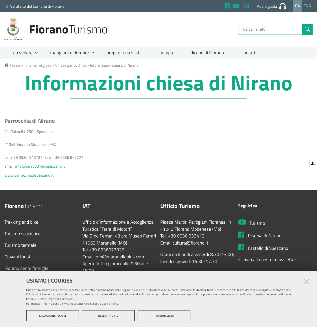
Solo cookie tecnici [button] (52, 315)
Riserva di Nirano (264, 235)
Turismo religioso (37, 65)
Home (12, 65)
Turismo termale (20, 245)
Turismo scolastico (22, 233)
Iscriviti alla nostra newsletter (267, 259)
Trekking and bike (21, 222)
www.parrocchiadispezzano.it (28, 175)
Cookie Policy (110, 303)
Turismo (257, 223)
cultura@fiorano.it (190, 243)
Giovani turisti (17, 256)
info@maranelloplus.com (119, 256)
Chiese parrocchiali (70, 65)
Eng (307, 6)
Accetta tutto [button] (108, 315)
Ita (297, 6)
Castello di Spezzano (268, 248)
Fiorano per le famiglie (26, 268)
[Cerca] (307, 29)
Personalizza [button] (164, 315)
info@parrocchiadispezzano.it (40, 166)
